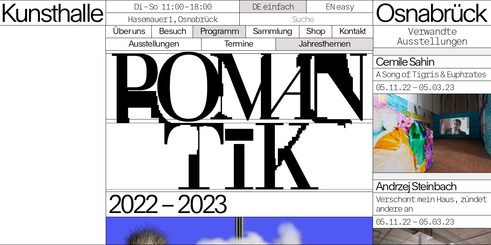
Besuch (172, 31)
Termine (238, 43)
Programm (219, 31)
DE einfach (273, 6)
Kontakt (352, 31)
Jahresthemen (325, 43)
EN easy (340, 6)
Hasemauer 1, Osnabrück (172, 19)
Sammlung (272, 31)
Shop (315, 31)
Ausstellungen (154, 43)
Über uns (129, 31)
